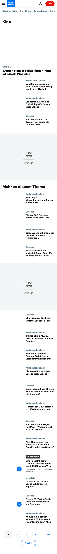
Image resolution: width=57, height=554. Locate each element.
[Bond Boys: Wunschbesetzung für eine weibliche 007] (40, 201)
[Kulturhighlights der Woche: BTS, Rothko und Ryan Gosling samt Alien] (40, 521)
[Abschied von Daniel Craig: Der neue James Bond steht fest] (40, 219)
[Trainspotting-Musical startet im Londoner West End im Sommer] (40, 340)
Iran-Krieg (25, 11)
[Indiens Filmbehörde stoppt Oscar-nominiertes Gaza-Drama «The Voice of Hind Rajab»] (40, 393)
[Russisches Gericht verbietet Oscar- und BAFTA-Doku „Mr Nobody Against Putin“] (40, 254)
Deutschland (40, 11)
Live (50, 3)
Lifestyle (30, 478)
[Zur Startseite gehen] (11, 3)
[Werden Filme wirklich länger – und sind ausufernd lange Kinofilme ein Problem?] (28, 72)
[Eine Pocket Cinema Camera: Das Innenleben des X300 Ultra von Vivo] (40, 466)
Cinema (6, 66)
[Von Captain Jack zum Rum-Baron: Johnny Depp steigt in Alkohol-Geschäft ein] (40, 88)
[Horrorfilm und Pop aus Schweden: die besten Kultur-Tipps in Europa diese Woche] (40, 375)
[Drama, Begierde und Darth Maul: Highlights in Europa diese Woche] (40, 237)
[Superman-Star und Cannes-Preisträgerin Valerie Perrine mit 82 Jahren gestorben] (40, 357)
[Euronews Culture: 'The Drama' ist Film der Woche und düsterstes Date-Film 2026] (40, 123)
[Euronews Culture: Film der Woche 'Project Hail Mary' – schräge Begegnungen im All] (40, 428)
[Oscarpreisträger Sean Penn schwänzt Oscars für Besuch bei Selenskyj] (40, 446)
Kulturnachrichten (35, 98)
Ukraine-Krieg (9, 11)
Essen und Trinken (35, 80)
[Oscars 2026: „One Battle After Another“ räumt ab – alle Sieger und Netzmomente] (40, 503)
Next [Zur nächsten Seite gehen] (27, 543)
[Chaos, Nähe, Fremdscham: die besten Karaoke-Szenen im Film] (40, 322)
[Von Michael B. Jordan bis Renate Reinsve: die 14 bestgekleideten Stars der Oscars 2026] (40, 485)
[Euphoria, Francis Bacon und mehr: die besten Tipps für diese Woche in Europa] (40, 106)
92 (48, 534)
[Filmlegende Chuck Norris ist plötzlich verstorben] (40, 411)
